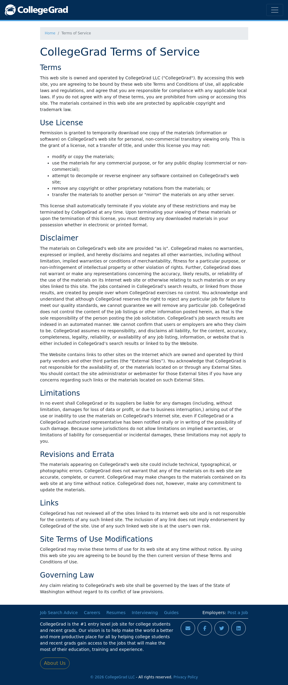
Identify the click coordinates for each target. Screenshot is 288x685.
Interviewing (145, 612)
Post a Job (237, 612)
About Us (55, 663)
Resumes (115, 612)
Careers (92, 612)
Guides (171, 612)
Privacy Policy (185, 677)
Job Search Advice (59, 612)
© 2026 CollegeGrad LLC (112, 677)
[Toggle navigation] (274, 10)
